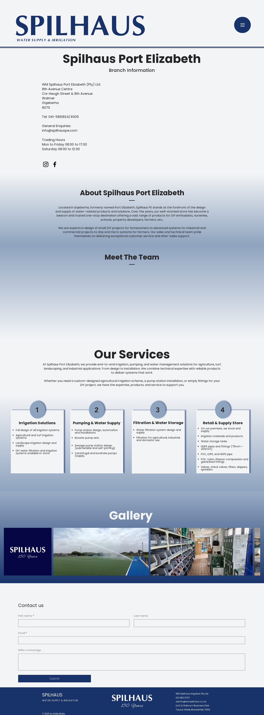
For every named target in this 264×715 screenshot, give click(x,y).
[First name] (72, 623)
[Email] (130, 640)
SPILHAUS (80, 28)
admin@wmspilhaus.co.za (191, 701)
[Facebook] (54, 164)
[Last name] (188, 623)
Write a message (29, 650)
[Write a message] (131, 662)
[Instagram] (45, 164)
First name (26, 616)
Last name (141, 616)
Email (22, 633)
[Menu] (242, 25)
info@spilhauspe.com (59, 130)
